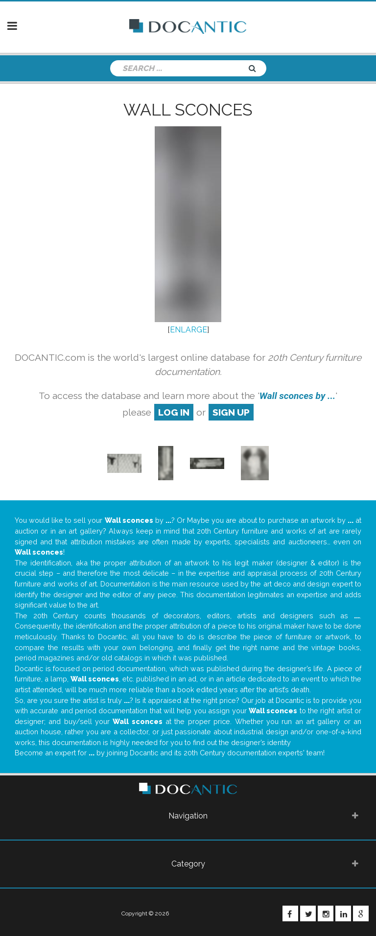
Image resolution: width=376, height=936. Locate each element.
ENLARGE (188, 329)
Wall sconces (188, 109)
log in (173, 412)
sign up (231, 412)
